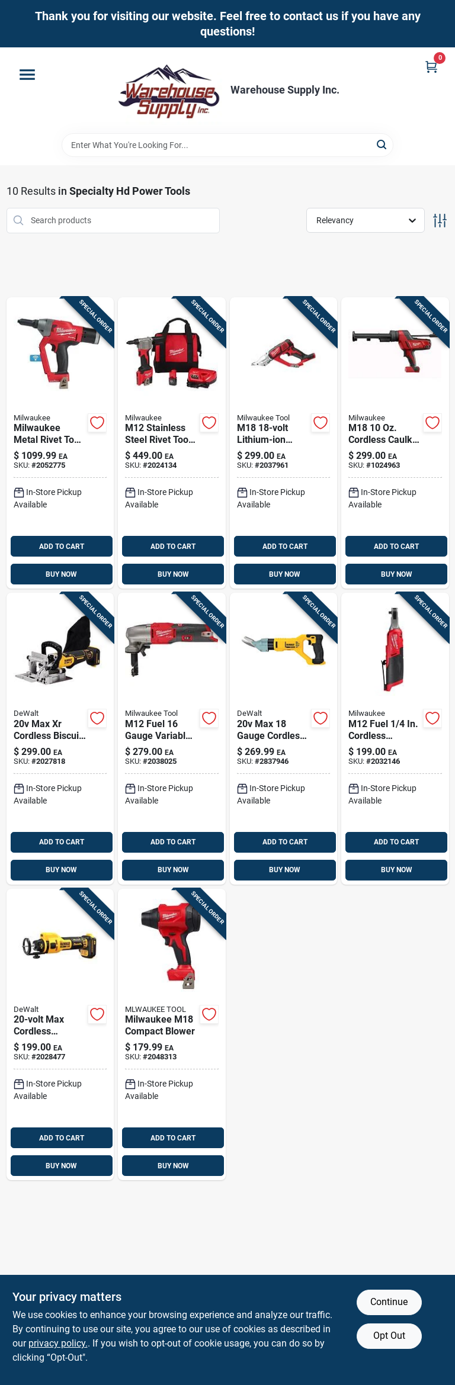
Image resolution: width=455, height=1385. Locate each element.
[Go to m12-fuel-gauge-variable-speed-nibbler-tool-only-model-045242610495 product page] (172, 739)
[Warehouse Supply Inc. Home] (169, 90)
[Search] (382, 144)
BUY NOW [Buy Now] (61, 574)
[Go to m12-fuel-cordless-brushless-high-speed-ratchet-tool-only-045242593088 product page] (395, 739)
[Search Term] (227, 145)
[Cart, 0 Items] (431, 66)
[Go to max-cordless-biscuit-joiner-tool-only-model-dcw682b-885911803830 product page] (60, 739)
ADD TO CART (61, 546)
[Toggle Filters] (440, 220)
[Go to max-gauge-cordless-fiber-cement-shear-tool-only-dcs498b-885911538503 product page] (284, 739)
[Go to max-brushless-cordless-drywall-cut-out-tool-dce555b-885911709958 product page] (60, 1035)
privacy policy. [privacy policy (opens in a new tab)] (58, 1343)
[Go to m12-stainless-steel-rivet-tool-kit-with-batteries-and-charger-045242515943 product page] (172, 443)
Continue (389, 1301)
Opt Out (389, 1335)
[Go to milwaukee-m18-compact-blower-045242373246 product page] (172, 1035)
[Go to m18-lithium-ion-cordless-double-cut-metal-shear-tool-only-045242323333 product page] (284, 443)
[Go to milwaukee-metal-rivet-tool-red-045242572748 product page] (60, 443)
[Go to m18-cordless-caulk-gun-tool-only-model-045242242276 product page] (395, 443)
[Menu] (27, 74)
